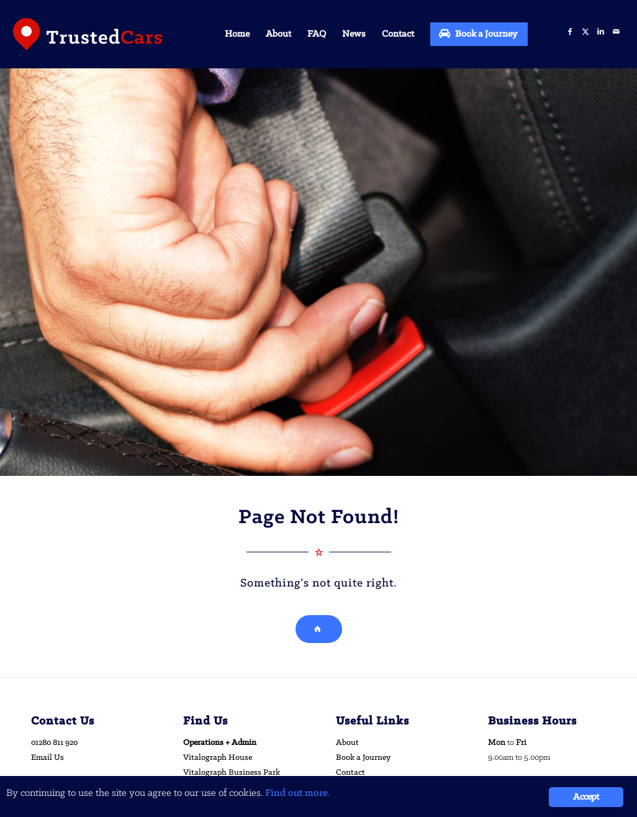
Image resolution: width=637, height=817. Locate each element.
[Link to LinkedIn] (600, 32)
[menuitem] (237, 34)
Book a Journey (363, 757)
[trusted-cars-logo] (87, 34)
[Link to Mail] (616, 32)
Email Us (47, 757)
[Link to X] (585, 32)
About (347, 742)
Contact (350, 772)
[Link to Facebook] (569, 32)
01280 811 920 (54, 742)
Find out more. (297, 793)
